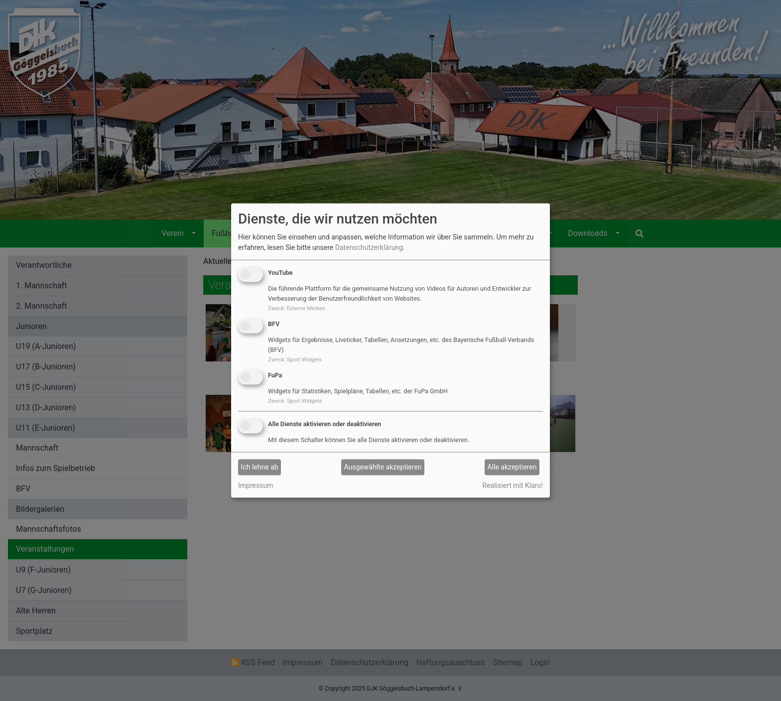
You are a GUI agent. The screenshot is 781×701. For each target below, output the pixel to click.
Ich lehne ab (259, 467)
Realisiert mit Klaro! (513, 485)
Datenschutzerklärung (369, 247)
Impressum (255, 485)
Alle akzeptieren (512, 467)
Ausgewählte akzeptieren (383, 467)
